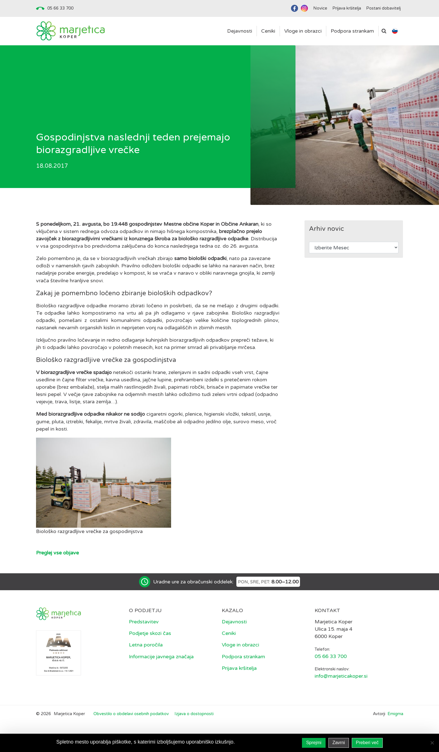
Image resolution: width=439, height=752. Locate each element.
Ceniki (229, 633)
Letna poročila (146, 645)
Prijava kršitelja (239, 668)
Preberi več (367, 742)
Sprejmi (313, 742)
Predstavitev (144, 622)
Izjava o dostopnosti (194, 713)
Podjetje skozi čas (150, 633)
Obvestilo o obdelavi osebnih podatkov (131, 713)
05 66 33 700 (60, 8)
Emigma (395, 713)
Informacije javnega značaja (161, 656)
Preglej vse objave (57, 553)
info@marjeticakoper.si (341, 676)
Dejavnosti (234, 622)
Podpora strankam (243, 656)
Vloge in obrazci (240, 645)
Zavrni (338, 742)
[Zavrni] (432, 743)
